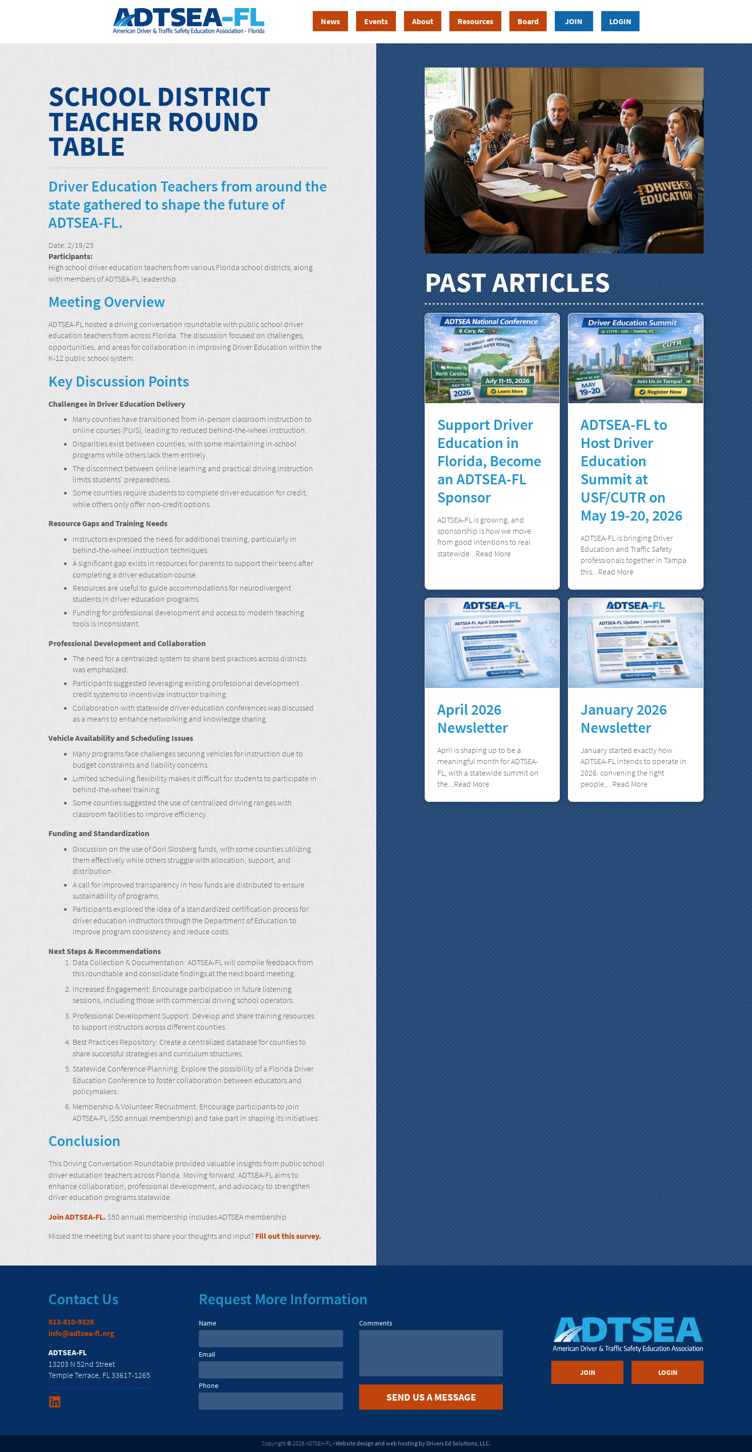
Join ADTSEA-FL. (77, 1217)
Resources (475, 21)
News (330, 21)
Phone (208, 1385)
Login (620, 21)
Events (376, 21)
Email (207, 1354)
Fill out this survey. (288, 1236)
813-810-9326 (71, 1321)
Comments (375, 1323)
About (422, 21)
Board (528, 21)
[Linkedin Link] (56, 1405)
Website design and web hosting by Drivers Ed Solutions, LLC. (413, 1443)
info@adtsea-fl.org (81, 1333)
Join (574, 21)
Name (207, 1323)
